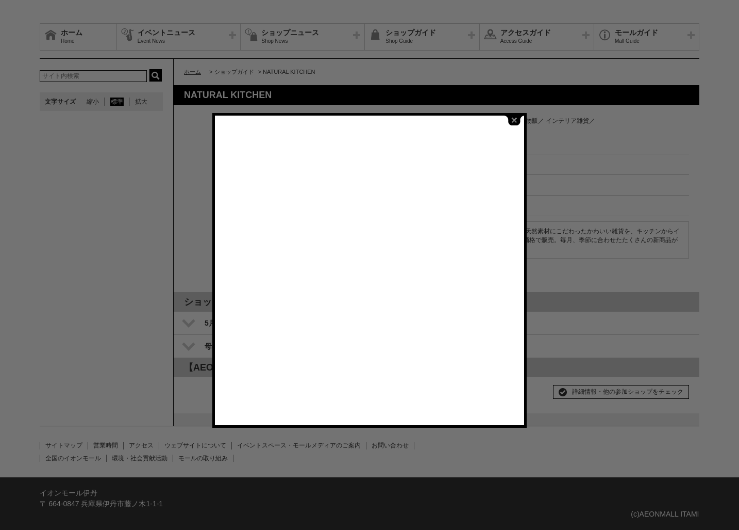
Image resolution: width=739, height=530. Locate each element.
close (514, 120)
